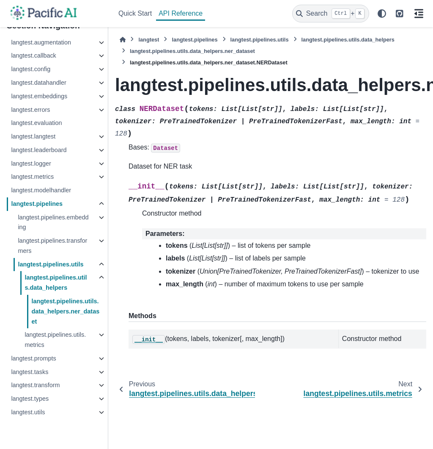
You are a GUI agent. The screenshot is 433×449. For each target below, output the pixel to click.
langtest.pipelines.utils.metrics (55, 339)
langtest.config (30, 69)
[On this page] (418, 13)
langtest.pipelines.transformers (52, 245)
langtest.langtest (33, 136)
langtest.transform (35, 385)
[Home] (123, 39)
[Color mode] (382, 13)
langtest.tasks (29, 372)
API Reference (181, 13)
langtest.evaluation (36, 122)
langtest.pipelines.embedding (53, 222)
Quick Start (135, 13)
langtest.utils (28, 412)
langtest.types (30, 398)
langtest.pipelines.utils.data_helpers (56, 282)
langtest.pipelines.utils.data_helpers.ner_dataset (65, 311)
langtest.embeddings (39, 96)
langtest (148, 39)
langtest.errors (30, 109)
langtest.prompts (33, 358)
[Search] (330, 13)
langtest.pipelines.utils (50, 264)
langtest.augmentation (41, 42)
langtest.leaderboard (38, 150)
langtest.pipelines (37, 203)
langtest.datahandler (38, 82)
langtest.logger (31, 163)
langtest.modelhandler (41, 190)
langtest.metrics (32, 176)
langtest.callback (33, 55)
